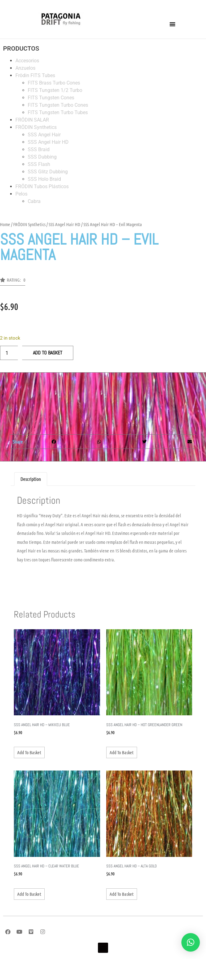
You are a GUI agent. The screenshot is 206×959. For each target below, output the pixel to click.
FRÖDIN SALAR (32, 120)
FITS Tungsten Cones (51, 98)
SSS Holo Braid (44, 179)
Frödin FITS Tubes (35, 75)
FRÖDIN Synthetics (36, 127)
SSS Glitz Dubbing (48, 172)
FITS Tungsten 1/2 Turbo (55, 90)
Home (5, 224)
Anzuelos (25, 68)
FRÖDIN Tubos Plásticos (42, 186)
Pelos (21, 194)
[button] (172, 24)
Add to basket (47, 352)
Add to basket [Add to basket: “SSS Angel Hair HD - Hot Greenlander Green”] (122, 752)
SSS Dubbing (42, 157)
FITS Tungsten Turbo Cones (58, 105)
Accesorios (27, 61)
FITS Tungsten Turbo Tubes (58, 112)
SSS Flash (39, 164)
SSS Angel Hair (44, 135)
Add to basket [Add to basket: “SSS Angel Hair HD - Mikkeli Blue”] (29, 752)
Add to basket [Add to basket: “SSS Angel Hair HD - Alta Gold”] (122, 894)
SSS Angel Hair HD (48, 142)
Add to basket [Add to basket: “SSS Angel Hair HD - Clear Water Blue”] (29, 894)
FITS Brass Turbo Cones (54, 83)
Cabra (34, 201)
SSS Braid (39, 149)
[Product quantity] (9, 353)
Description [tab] (30, 479)
